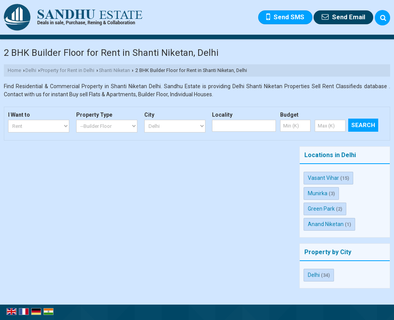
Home (14, 70)
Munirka (317, 193)
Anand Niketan (326, 224)
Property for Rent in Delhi (67, 70)
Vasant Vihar (323, 178)
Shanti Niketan (114, 70)
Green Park (321, 209)
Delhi (30, 70)
